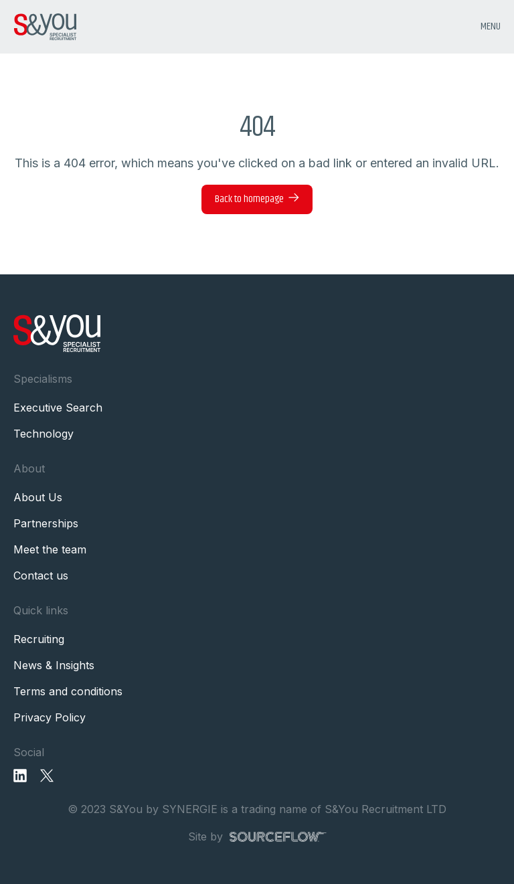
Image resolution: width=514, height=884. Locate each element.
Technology (43, 433)
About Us (37, 497)
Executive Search (57, 407)
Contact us (40, 575)
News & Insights (53, 665)
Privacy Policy (49, 717)
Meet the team (49, 549)
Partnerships (45, 523)
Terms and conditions (67, 691)
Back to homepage (249, 199)
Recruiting (38, 639)
